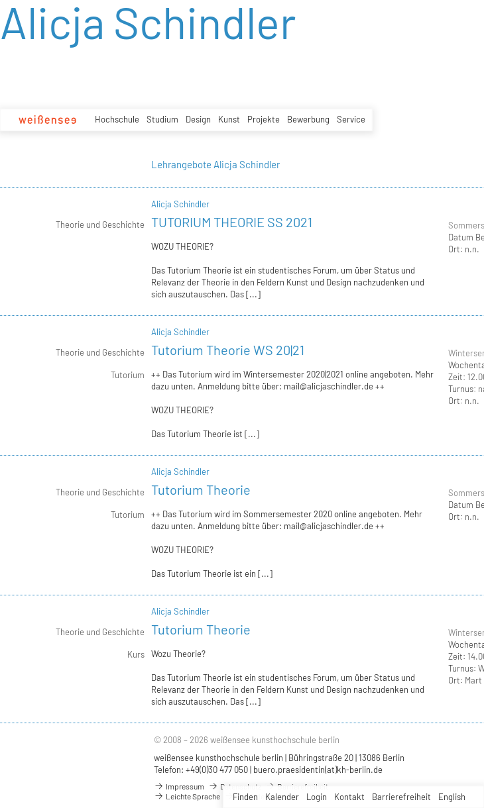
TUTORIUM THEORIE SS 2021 (231, 222)
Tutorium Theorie (201, 489)
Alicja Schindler (180, 204)
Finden (245, 796)
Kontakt (349, 796)
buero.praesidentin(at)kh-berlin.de (318, 769)
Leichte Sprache (187, 796)
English (451, 796)
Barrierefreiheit (401, 796)
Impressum (179, 786)
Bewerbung (308, 119)
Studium (162, 119)
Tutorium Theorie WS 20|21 (227, 350)
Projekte (263, 119)
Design (198, 119)
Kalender (282, 796)
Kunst (229, 119)
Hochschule (117, 119)
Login (316, 796)
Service (351, 119)
